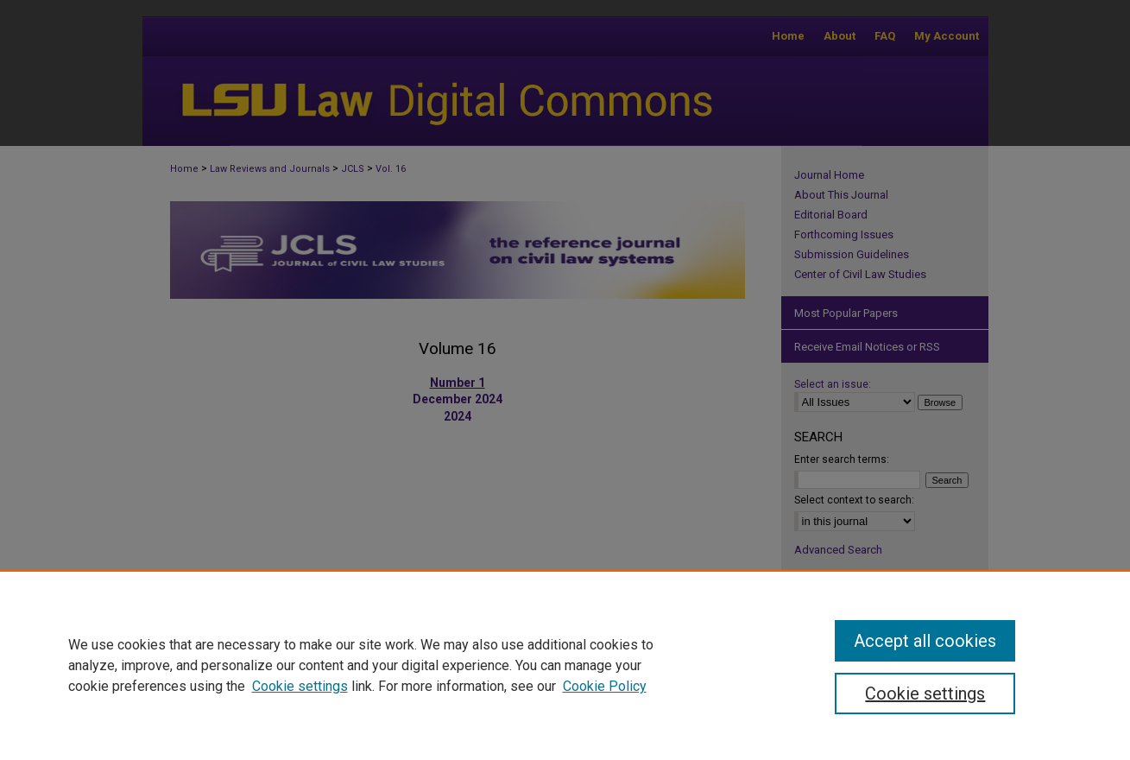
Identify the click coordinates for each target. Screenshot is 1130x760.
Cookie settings (300, 686)
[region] (565, 665)
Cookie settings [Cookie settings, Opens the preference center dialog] (925, 693)
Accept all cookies (925, 640)
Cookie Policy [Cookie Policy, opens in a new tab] (605, 686)
